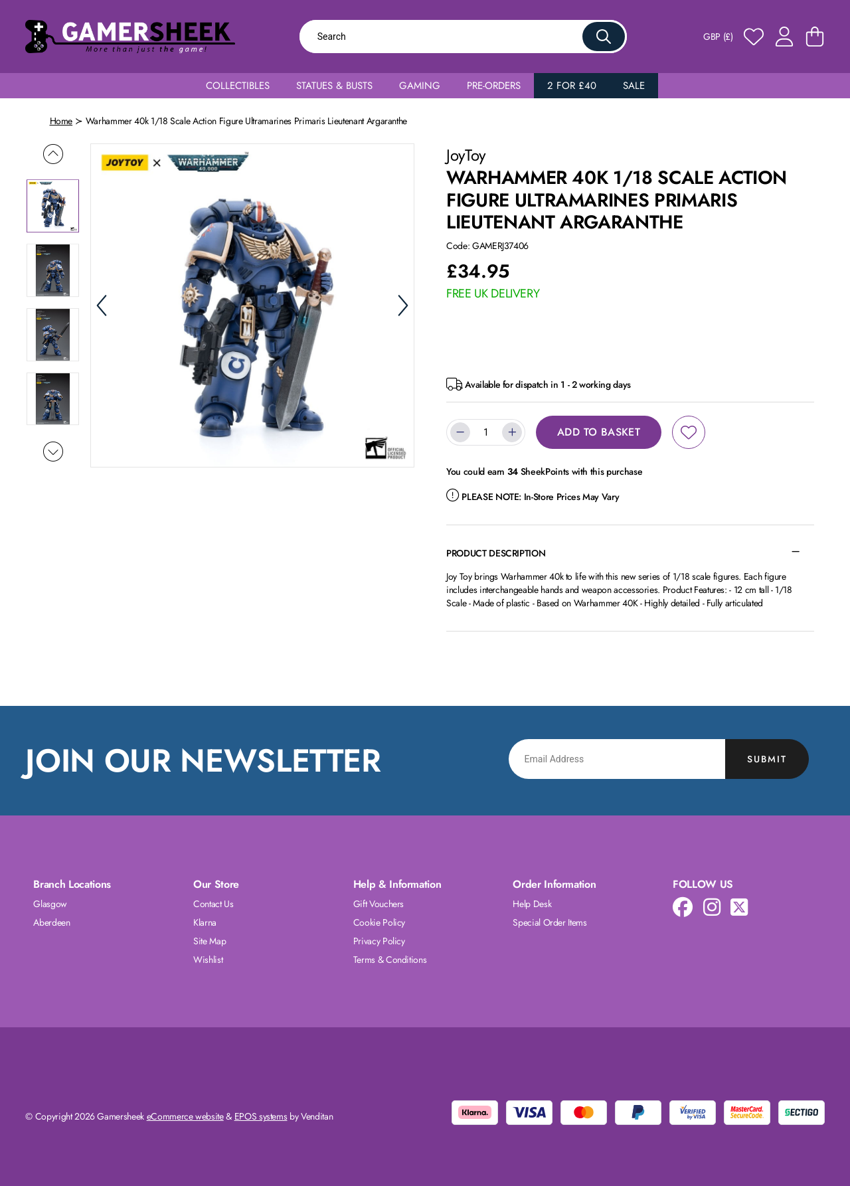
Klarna (204, 922)
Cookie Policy (379, 922)
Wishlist (207, 959)
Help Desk (532, 903)
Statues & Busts (334, 85)
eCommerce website (185, 1116)
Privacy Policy (379, 941)
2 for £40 (571, 85)
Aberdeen (51, 922)
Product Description (495, 553)
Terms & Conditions (390, 959)
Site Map (209, 941)
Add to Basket (598, 432)
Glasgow (50, 903)
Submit (767, 759)
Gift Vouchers (378, 903)
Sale (634, 85)
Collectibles (238, 85)
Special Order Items (549, 922)
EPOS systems (261, 1116)
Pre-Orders (494, 85)
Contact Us (213, 903)
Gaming (419, 85)
